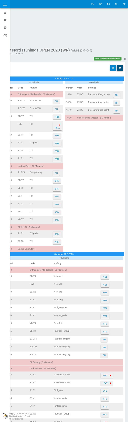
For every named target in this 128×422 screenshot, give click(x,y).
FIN (61, 69)
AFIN (62, 165)
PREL (62, 85)
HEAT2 (107, 351)
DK (108, 4)
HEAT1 (107, 344)
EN (92, 4)
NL (116, 4)
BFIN (62, 149)
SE (124, 4)
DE (100, 4)
